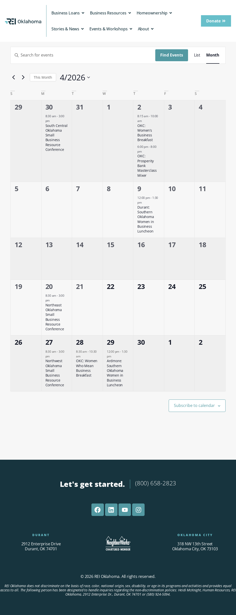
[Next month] (23, 77)
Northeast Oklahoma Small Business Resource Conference (54, 317)
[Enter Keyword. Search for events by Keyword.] (83, 55)
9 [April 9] (139, 188)
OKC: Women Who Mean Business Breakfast (86, 368)
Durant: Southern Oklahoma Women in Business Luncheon (145, 219)
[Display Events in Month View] (212, 55)
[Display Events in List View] (197, 55)
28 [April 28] (79, 342)
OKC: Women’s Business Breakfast (145, 132)
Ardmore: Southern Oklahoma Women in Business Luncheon (115, 372)
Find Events (171, 55)
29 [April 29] (110, 342)
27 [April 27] (49, 342)
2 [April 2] (139, 107)
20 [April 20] (49, 286)
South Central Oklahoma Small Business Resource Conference (56, 137)
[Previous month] (13, 77)
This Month (43, 77)
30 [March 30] (49, 107)
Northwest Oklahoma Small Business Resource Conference (54, 372)
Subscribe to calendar (194, 405)
